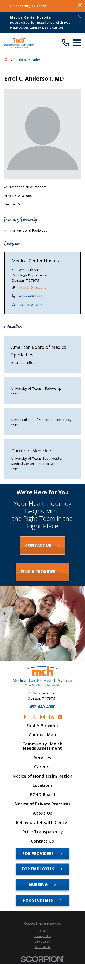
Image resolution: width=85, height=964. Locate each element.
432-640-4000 (42, 707)
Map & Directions (32, 287)
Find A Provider (42, 725)
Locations (42, 785)
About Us (42, 813)
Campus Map (42, 735)
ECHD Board (42, 794)
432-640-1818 (30, 304)
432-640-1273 (30, 296)
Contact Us (42, 841)
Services (42, 757)
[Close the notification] (80, 5)
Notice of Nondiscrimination (42, 776)
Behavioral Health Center (42, 822)
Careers (42, 767)
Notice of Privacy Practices (42, 804)
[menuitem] (42, 931)
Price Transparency (42, 832)
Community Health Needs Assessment (42, 746)
